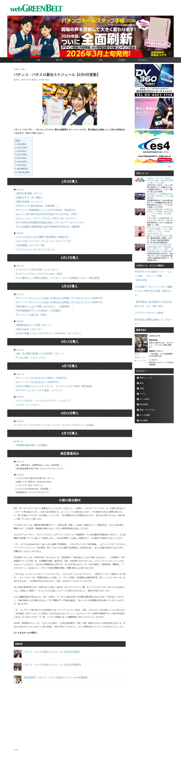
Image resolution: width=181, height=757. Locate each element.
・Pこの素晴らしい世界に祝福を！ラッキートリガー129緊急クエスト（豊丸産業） (50, 268)
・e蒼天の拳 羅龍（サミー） (26, 193)
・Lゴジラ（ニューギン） (25, 384)
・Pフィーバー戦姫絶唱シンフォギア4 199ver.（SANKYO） (40, 207)
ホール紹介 (143, 381)
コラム (80, 60)
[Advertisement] (70, 694)
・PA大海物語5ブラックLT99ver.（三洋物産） (34, 298)
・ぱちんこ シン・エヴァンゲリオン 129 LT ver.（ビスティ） (40, 214)
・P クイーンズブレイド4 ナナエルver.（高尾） (35, 264)
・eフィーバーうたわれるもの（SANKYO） (33, 364)
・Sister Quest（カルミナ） (26, 314)
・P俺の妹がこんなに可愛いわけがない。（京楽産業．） (39, 294)
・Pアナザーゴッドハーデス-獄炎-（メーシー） (34, 371)
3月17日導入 (22, 155)
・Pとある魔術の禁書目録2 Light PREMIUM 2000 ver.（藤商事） (42, 221)
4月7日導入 (22, 158)
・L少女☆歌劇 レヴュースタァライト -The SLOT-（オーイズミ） (42, 318)
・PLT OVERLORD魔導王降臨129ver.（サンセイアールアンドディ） (44, 218)
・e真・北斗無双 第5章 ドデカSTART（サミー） (35, 338)
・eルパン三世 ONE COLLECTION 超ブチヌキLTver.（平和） (41, 211)
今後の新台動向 (23, 172)
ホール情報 (143, 397)
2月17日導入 (22, 148)
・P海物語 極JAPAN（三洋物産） (28, 423)
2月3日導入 (22, 144)
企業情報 (76, 745)
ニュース (17, 60)
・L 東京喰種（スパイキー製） (27, 238)
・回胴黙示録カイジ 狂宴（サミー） (30, 311)
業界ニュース (144, 360)
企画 (38, 60)
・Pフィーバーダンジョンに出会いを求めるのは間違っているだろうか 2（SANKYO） (51, 287)
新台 (141, 365)
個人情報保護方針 (101, 745)
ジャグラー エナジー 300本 (147, 300)
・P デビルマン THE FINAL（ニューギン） (32, 261)
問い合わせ (142, 60)
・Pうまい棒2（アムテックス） (27, 341)
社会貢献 (121, 60)
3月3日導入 (22, 151)
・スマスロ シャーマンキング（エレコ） (31, 241)
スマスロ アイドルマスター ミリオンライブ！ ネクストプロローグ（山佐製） (48, 404)
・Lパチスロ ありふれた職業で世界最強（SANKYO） (37, 231)
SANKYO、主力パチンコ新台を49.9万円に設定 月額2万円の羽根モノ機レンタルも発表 (160, 180)
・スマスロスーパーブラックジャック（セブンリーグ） (38, 234)
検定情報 (142, 387)
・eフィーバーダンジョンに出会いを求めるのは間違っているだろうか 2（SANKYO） (51, 291)
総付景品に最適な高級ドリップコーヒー (152, 306)
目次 (138, 336)
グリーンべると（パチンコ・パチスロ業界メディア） (90, 751)
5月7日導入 (22, 165)
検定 (101, 60)
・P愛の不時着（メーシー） (26, 200)
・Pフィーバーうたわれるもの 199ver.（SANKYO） (36, 361)
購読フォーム (141, 339)
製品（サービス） (146, 392)
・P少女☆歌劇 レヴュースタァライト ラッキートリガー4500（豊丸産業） (47, 368)
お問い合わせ (87, 745)
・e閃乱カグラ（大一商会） (26, 196)
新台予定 (59, 60)
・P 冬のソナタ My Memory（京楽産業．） (33, 203)
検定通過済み (22, 169)
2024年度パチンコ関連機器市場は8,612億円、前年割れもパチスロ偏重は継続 (160, 196)
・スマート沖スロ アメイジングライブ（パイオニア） (38, 381)
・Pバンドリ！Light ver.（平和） (28, 301)
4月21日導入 (22, 162)
